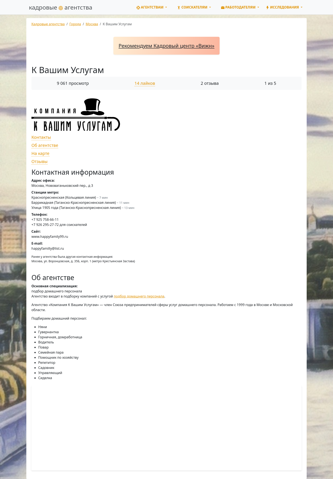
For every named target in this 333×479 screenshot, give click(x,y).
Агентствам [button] (150, 7)
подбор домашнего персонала (139, 296)
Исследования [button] (283, 7)
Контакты (41, 137)
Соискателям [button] (192, 7)
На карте (40, 153)
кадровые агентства (60, 7)
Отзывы (39, 161)
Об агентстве (44, 145)
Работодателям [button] (239, 7)
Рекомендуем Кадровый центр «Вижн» (166, 45)
